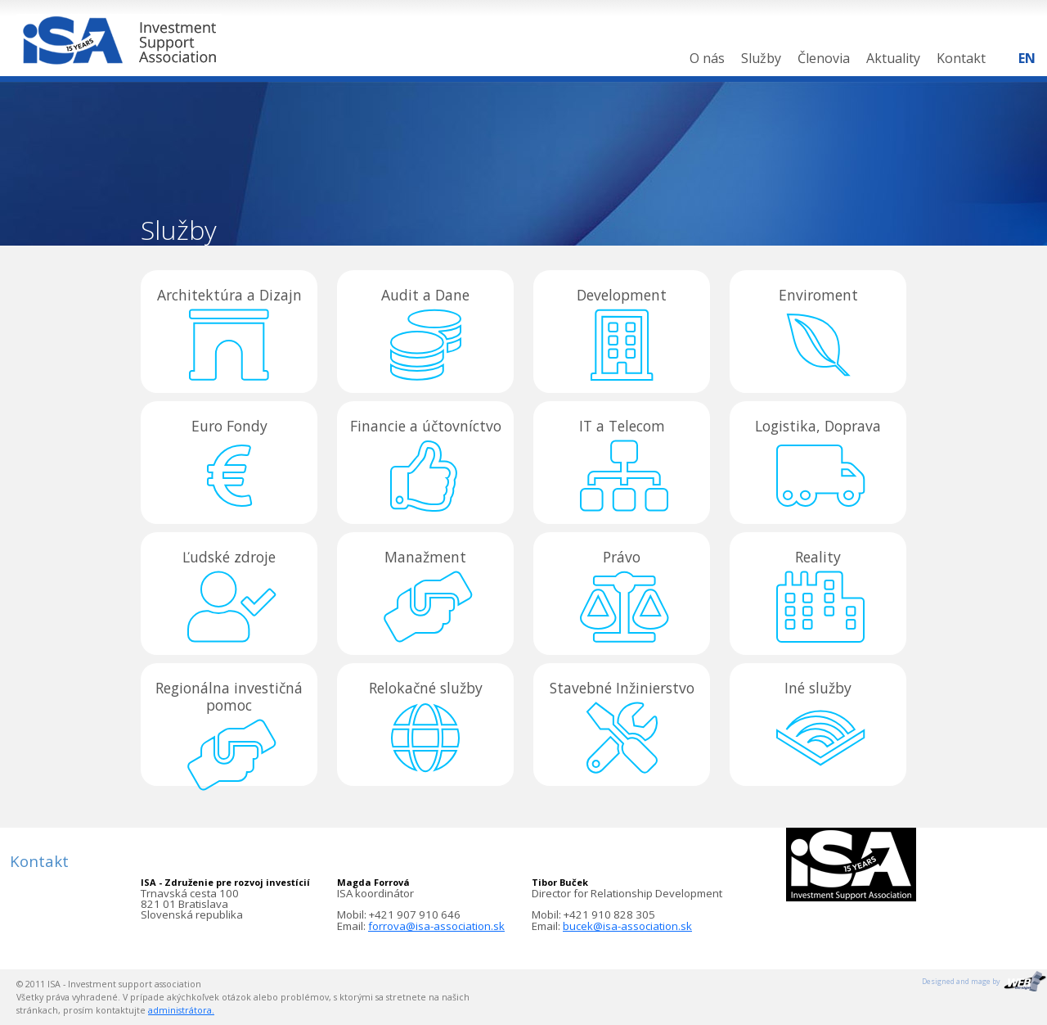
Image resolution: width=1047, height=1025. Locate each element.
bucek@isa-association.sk (627, 926)
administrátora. (181, 1010)
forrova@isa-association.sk (436, 926)
